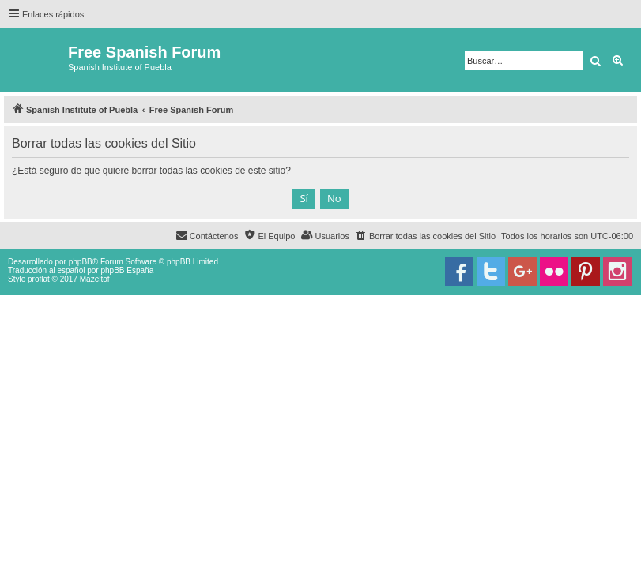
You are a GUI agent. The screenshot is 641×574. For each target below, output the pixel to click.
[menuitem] (425, 236)
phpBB (80, 261)
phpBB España (126, 270)
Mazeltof (95, 279)
